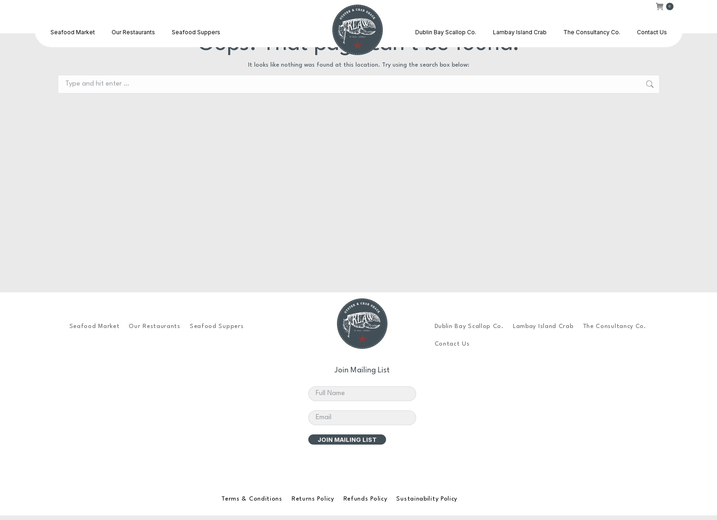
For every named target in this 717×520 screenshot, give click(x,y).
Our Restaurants (155, 326)
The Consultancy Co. (614, 326)
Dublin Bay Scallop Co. (469, 326)
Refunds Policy (365, 499)
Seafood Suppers (217, 326)
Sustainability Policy (426, 499)
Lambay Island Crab (543, 326)
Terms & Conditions (251, 499)
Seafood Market (94, 326)
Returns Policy (313, 499)
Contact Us (452, 344)
